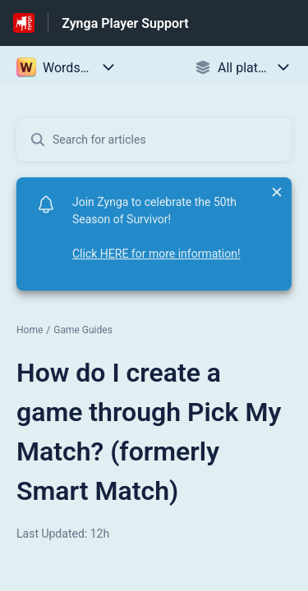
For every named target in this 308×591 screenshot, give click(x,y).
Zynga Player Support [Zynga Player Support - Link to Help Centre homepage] (125, 23)
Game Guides (83, 330)
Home (29, 330)
